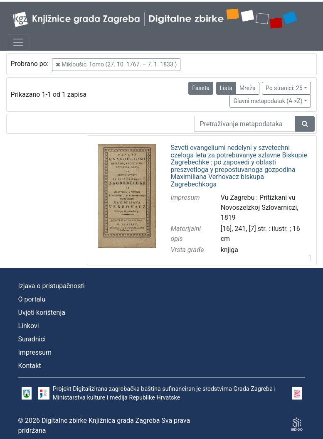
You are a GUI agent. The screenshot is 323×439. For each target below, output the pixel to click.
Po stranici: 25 (284, 88)
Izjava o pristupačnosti (51, 286)
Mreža (247, 88)
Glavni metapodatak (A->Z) (267, 101)
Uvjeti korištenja (41, 312)
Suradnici (32, 339)
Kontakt (29, 366)
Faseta (201, 88)
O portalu (32, 299)
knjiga (229, 250)
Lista (226, 88)
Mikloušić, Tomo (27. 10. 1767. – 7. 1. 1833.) (116, 64)
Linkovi (28, 326)
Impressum (35, 352)
